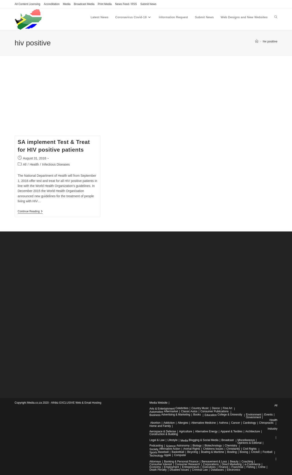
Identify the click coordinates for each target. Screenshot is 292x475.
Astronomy (183, 445)
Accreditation (52, 4)
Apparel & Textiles (231, 431)
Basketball (178, 452)
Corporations (211, 464)
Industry (272, 428)
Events (268, 414)
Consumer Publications (215, 411)
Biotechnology (213, 445)
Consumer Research (187, 464)
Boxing (244, 452)
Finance (223, 467)
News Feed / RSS (126, 4)
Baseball (163, 452)
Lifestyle (172, 440)
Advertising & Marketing (175, 414)
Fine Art (227, 408)
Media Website (158, 402)
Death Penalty (158, 469)
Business (155, 415)
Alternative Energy (206, 431)
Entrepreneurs (190, 467)
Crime (262, 467)
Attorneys (155, 461)
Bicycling (192, 452)
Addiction (169, 422)
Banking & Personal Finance (181, 461)
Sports (153, 452)
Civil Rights (250, 448)
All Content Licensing (27, 4)
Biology (197, 445)
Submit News (148, 4)
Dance (216, 408)
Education (211, 415)
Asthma (223, 422)
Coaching (247, 461)
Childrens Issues (213, 448)
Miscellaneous (246, 440)
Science (171, 446)
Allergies (183, 422)
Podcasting (156, 445)
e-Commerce (252, 464)
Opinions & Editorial (249, 442)
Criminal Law (200, 469)
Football (267, 452)
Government (253, 417)
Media (66, 4)
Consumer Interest (160, 464)
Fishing (250, 467)
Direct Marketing (232, 464)
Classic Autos (189, 411)
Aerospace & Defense (162, 431)
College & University (229, 414)
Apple (167, 455)
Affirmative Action (169, 448)
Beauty (234, 461)
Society (153, 449)
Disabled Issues (179, 469)
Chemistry (231, 445)
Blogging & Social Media (203, 440)
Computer (180, 455)
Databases (217, 469)
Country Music (200, 408)
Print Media (105, 4)
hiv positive (270, 41)
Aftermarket (171, 411)
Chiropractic (266, 422)
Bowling (232, 452)
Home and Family (160, 426)
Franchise (237, 467)
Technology (156, 455)
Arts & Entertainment (162, 408)
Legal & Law (156, 440)
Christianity (233, 448)
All (25, 164)
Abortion (155, 422)
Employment (171, 467)
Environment (253, 414)
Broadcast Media (84, 4)
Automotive (156, 411)
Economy (155, 467)
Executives (209, 467)
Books (197, 414)
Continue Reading (30, 212)
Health (34, 164)
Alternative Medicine (203, 422)
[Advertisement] (146, 101)
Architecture (252, 431)
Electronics (233, 469)
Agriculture (185, 431)
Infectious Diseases (56, 164)
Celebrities (181, 408)
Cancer (235, 422)
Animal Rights (191, 448)
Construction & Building (163, 434)
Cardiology (249, 422)
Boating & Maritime (212, 452)
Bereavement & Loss (214, 461)
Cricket (255, 452)
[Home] (256, 41)
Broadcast (228, 440)
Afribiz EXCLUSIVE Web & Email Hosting (76, 402)
